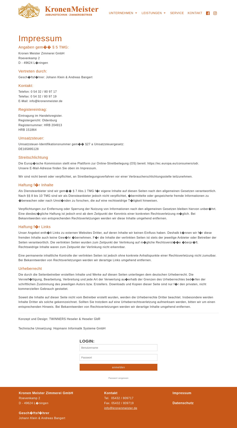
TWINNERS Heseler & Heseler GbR (74, 319)
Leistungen (152, 13)
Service (177, 13)
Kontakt (195, 13)
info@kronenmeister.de (120, 408)
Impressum (182, 393)
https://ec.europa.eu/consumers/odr (172, 163)
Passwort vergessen (118, 378)
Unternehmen (121, 13)
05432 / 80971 (121, 403)
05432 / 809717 (122, 398)
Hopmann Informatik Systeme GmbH (79, 328)
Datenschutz (183, 403)
